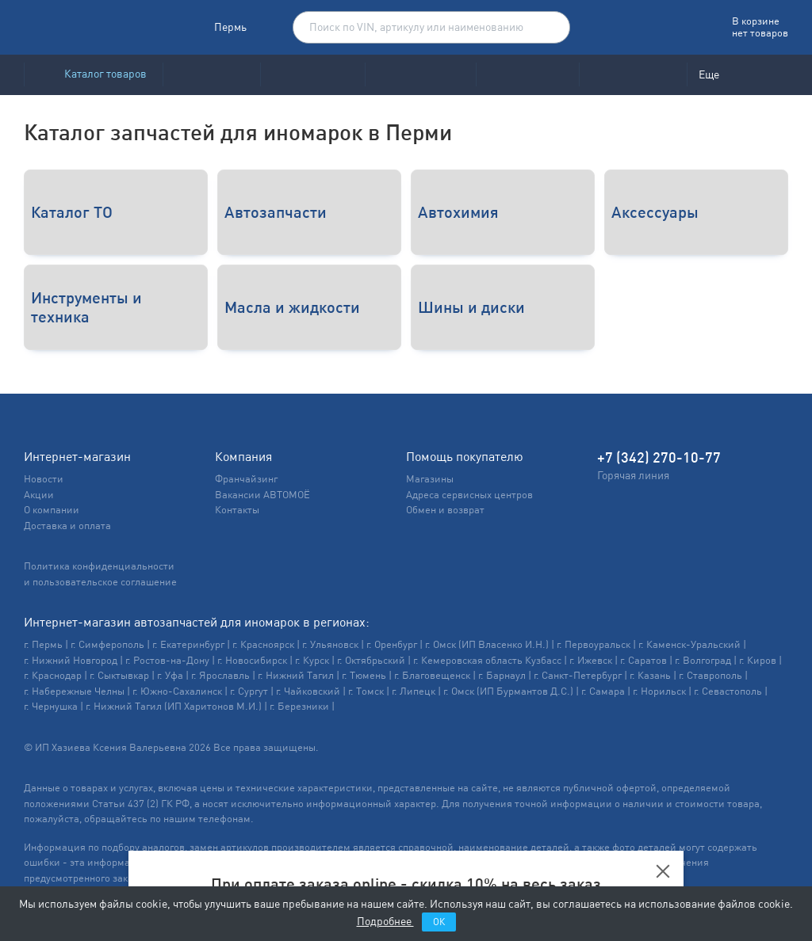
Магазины (430, 479)
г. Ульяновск (330, 644)
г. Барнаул (502, 675)
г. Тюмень (364, 675)
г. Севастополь (728, 691)
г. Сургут (249, 691)
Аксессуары (655, 212)
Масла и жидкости (292, 307)
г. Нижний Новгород (70, 660)
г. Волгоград (703, 660)
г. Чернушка (51, 706)
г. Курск (312, 660)
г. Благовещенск (432, 675)
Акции (39, 495)
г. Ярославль (220, 675)
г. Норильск (659, 691)
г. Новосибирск (252, 660)
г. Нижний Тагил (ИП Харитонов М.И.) (174, 706)
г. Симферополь (107, 644)
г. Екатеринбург (188, 644)
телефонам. (226, 819)
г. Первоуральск (593, 644)
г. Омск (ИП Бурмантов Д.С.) (508, 691)
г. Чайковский (308, 691)
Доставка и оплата (67, 525)
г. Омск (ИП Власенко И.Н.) (487, 644)
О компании (51, 510)
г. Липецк (413, 691)
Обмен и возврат (445, 510)
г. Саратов (643, 660)
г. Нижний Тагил (296, 675)
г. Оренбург (391, 644)
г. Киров (757, 660)
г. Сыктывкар (119, 675)
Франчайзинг (246, 479)
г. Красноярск (263, 644)
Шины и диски (471, 307)
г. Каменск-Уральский (689, 644)
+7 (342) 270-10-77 (659, 457)
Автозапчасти (275, 212)
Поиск (549, 28)
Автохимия (458, 212)
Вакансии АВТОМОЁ (262, 495)
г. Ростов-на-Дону (167, 660)
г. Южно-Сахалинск (177, 691)
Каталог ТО (72, 212)
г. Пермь (43, 644)
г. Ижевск (590, 660)
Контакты (237, 510)
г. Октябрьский (371, 660)
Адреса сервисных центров (469, 495)
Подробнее (385, 921)
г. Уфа (170, 675)
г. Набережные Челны (74, 691)
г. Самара (603, 691)
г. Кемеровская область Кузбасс (487, 660)
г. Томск (366, 691)
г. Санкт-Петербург (578, 675)
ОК (439, 922)
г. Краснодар (53, 675)
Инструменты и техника (86, 307)
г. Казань (650, 675)
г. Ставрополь (710, 675)
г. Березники (299, 706)
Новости (43, 479)
